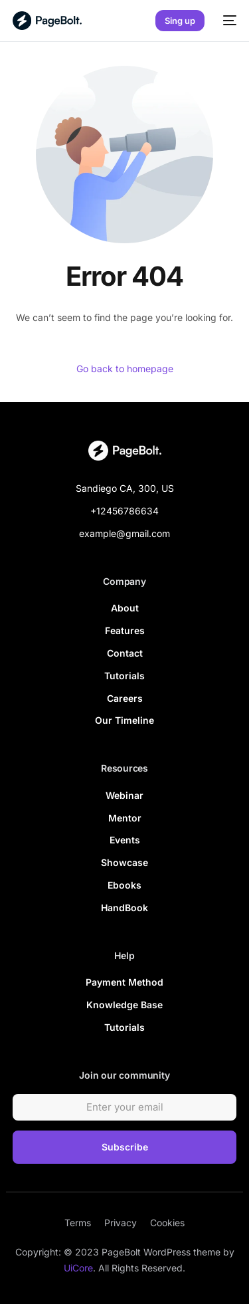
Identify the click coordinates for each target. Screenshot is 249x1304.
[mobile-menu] (227, 20)
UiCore (78, 1267)
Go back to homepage (124, 368)
